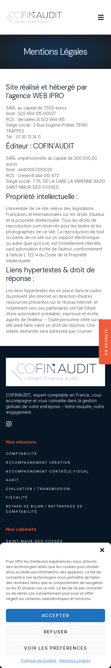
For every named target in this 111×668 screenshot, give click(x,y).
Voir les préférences (55, 648)
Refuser (55, 632)
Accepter (55, 615)
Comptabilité (21, 454)
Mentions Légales (75, 660)
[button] (102, 550)
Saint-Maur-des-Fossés (34, 541)
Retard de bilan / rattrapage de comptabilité (44, 509)
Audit (12, 480)
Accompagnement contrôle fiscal (47, 471)
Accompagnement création (38, 462)
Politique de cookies (39, 660)
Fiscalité (17, 497)
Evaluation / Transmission (38, 489)
